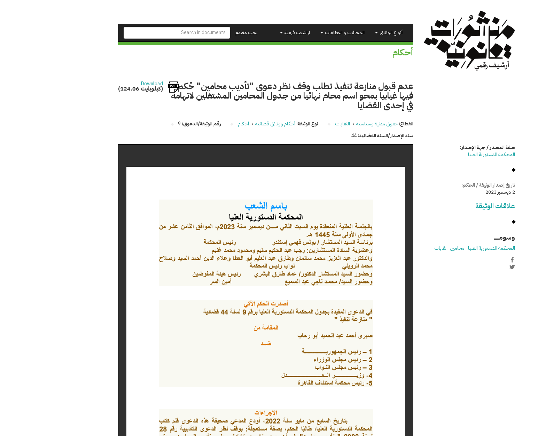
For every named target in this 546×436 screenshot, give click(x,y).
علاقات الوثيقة (451, 206)
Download (108, 83)
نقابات (397, 248)
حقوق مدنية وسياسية (333, 123)
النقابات (298, 123)
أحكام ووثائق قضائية (232, 123)
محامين (413, 248)
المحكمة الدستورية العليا (447, 154)
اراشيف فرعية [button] (251, 32)
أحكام (199, 123)
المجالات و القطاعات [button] (299, 32)
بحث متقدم (203, 32)
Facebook (468, 260)
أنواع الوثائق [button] (345, 32)
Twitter (468, 267)
